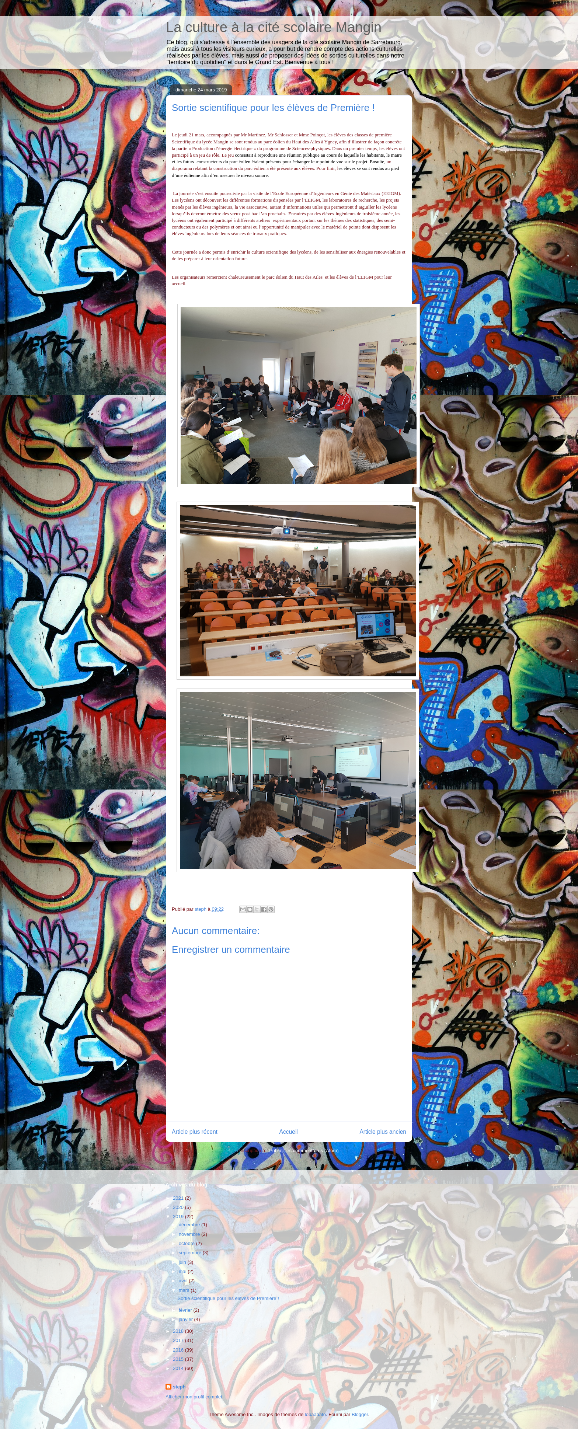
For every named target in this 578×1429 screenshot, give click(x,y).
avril (184, 1280)
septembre (191, 1252)
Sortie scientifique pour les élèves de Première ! (228, 1298)
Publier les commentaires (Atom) (304, 1150)
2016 (179, 1350)
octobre (187, 1243)
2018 (179, 1331)
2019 (179, 1216)
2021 (179, 1198)
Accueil (288, 1132)
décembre (190, 1224)
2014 (179, 1368)
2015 (179, 1359)
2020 (179, 1207)
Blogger (360, 1414)
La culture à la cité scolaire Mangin (274, 27)
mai (183, 1271)
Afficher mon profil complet (194, 1397)
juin (183, 1262)
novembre (190, 1234)
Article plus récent (194, 1132)
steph (179, 1387)
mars (185, 1290)
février (186, 1310)
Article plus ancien (382, 1132)
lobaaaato (315, 1414)
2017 (179, 1340)
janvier (186, 1319)
